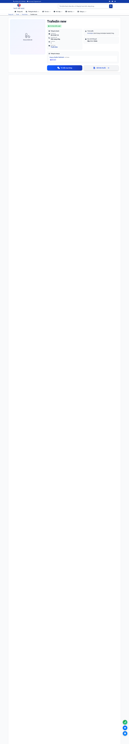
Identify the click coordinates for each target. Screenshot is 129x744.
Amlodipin (90, 33)
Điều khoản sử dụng (72, 727)
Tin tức (46, 11)
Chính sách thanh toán (73, 731)
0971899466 (102, 729)
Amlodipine (22, 103)
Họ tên (14, 561)
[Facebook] (109, 1)
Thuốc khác (25, 14)
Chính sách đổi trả (71, 734)
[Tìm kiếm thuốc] (85, 6)
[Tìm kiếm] (111, 6)
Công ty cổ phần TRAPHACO (59, 57)
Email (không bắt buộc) (18, 569)
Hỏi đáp (58, 11)
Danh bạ (69, 11)
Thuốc (17, 14)
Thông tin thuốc (32, 11)
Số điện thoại (69, 561)
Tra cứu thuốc (44, 727)
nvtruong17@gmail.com (104, 732)
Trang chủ (18, 11)
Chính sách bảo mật (72, 729)
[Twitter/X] (115, 1)
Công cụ (81, 11)
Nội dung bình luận (17, 576)
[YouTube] (112, 1)
